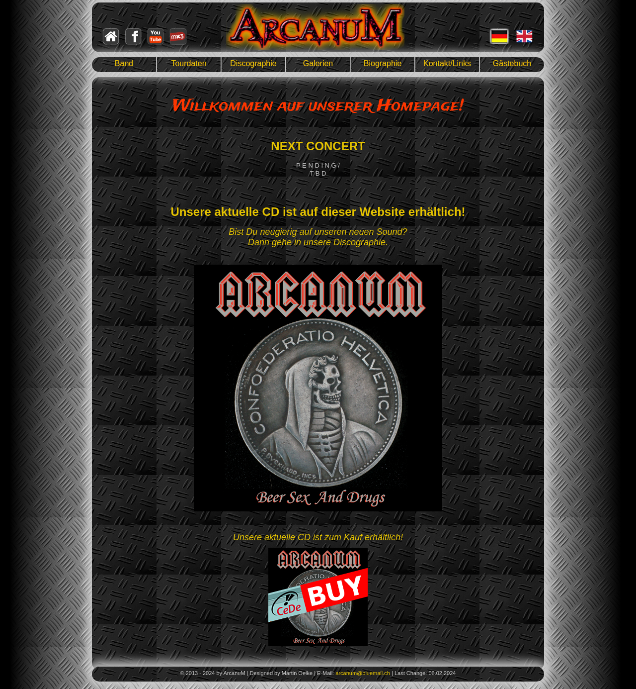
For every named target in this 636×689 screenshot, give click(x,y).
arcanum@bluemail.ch (362, 673)
